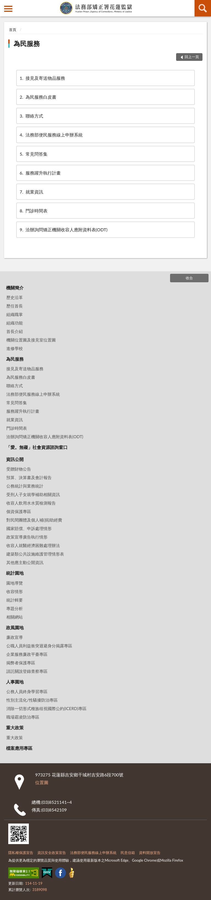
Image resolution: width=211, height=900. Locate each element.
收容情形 (14, 591)
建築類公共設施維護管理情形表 (35, 553)
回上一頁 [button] (192, 57)
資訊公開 (15, 459)
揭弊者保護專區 (20, 662)
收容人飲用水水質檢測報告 (31, 502)
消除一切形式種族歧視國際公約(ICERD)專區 (46, 708)
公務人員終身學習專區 (27, 691)
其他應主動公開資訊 (24, 562)
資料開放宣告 (149, 852)
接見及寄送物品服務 (42, 78)
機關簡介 (15, 287)
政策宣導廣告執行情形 (27, 536)
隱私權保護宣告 (20, 852)
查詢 (203, 8)
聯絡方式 (31, 116)
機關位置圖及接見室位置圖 (31, 339)
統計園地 (15, 573)
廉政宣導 (14, 637)
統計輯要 (14, 599)
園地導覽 (14, 582)
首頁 (12, 29)
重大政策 (15, 727)
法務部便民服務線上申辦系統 (51, 135)
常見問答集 (33, 154)
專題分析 (14, 608)
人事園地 (15, 681)
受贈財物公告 (18, 468)
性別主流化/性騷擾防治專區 (32, 699)
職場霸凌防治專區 (22, 716)
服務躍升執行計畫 (40, 173)
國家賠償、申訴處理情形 (29, 528)
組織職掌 (14, 314)
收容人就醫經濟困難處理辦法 (33, 545)
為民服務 (26, 43)
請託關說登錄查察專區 (27, 671)
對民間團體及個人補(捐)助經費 (34, 519)
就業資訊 (31, 192)
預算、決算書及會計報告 (29, 477)
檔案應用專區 (19, 748)
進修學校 (14, 348)
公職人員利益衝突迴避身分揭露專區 (39, 645)
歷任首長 (14, 305)
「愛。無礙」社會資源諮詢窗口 (37, 447)
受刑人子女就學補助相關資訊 (33, 494)
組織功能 (14, 322)
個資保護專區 (18, 511)
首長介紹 (14, 331)
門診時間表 (33, 210)
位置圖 (41, 782)
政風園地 (15, 627)
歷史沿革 (14, 297)
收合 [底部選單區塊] (189, 278)
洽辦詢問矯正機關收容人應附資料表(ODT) (63, 229)
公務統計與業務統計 (24, 485)
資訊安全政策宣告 (51, 852)
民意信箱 (128, 852)
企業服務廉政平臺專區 (27, 654)
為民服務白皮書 (37, 97)
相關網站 (14, 616)
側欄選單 (8, 9)
